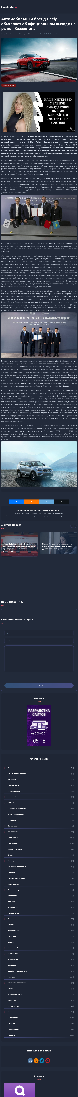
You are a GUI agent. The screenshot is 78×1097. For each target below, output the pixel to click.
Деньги (11, 943)
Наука (10, 989)
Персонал (12, 937)
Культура (24, 34)
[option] (19, 545)
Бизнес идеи (13, 954)
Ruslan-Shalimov (11, 34)
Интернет (12, 1012)
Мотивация (12, 780)
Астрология (12, 908)
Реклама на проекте (16, 890)
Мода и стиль (13, 885)
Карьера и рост (14, 931)
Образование (13, 1030)
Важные (11, 803)
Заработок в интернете (17, 972)
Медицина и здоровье (17, 867)
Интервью (12, 821)
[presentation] (19, 678)
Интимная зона (14, 792)
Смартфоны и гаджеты (17, 809)
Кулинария (12, 861)
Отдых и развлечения (16, 879)
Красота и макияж (15, 850)
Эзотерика (12, 902)
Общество (31, 34)
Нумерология (13, 914)
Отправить (39, 686)
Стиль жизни (13, 838)
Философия (12, 896)
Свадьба (11, 873)
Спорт (10, 855)
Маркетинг (12, 966)
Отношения (12, 826)
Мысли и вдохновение (17, 774)
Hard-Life (10, 7)
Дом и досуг (13, 844)
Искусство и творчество (17, 983)
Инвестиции (13, 960)
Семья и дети (13, 786)
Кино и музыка (14, 1006)
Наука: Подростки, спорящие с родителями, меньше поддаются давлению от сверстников (58, 546)
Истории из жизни (15, 995)
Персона (11, 1024)
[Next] (75, 526)
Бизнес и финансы (15, 919)
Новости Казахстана (16, 797)
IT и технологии (14, 1018)
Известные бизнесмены (17, 948)
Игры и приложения (16, 815)
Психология (12, 768)
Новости (11, 1036)
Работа (11, 925)
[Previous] (71, 526)
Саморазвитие (14, 832)
